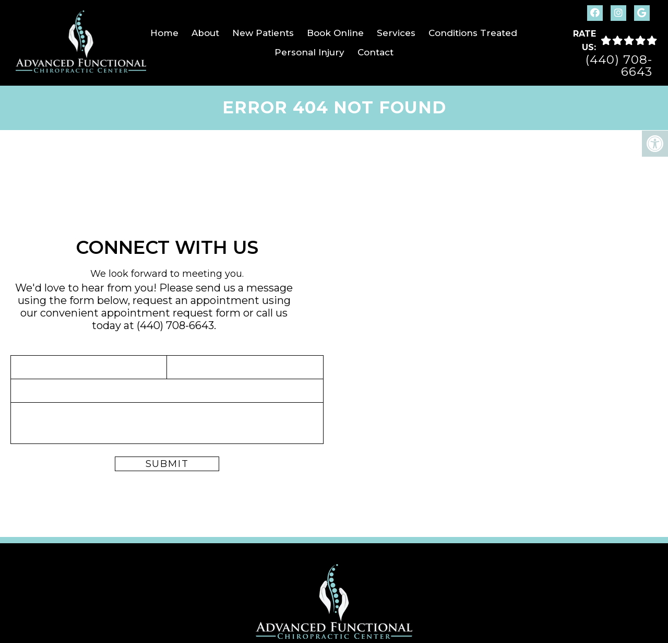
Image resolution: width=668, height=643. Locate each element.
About (205, 33)
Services (396, 33)
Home (164, 33)
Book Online (335, 33)
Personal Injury (309, 52)
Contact (375, 52)
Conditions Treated (472, 33)
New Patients (263, 33)
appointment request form (171, 313)
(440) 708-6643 (619, 66)
